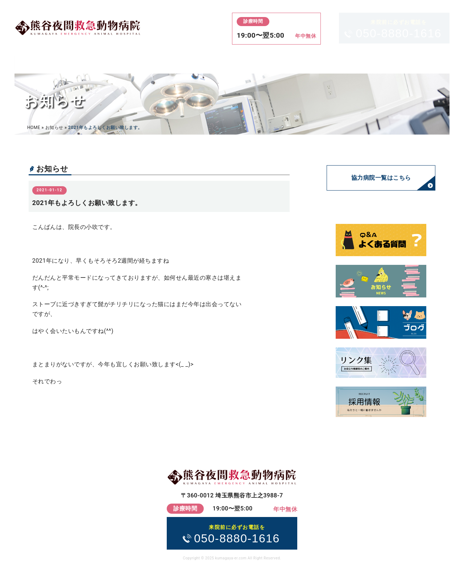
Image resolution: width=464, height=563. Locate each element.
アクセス (249, 62)
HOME (47, 62)
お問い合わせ (408, 62)
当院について (326, 62)
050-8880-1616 (399, 28)
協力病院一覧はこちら (381, 177)
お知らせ (54, 127)
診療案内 (116, 62)
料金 (183, 62)
